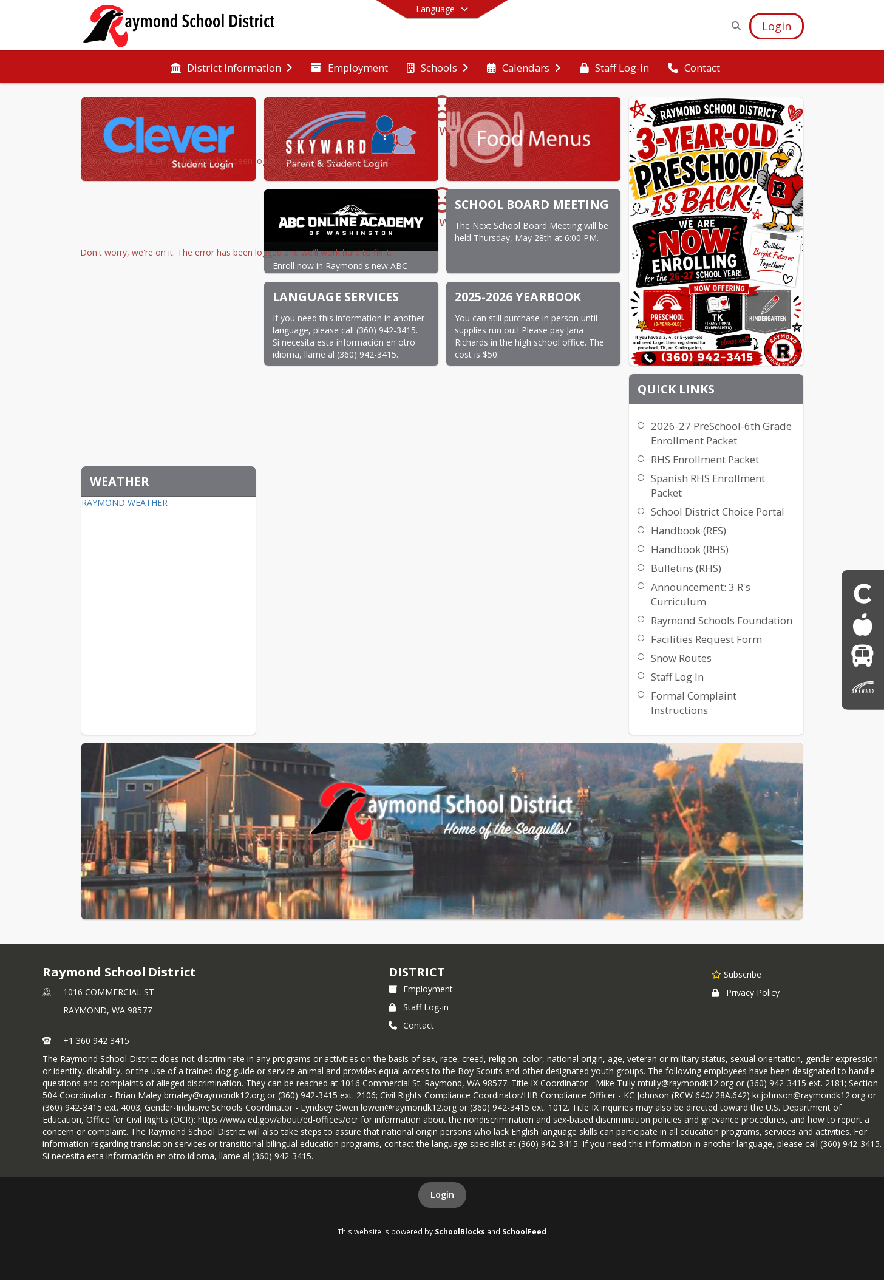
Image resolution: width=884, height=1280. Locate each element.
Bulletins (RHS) (686, 568)
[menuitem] (231, 67)
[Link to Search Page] (734, 26)
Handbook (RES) (688, 530)
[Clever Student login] (863, 593)
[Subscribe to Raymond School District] (736, 974)
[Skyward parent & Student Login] (863, 686)
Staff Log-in (419, 1007)
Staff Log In (677, 677)
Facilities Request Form (706, 639)
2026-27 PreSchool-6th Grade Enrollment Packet (721, 433)
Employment (421, 989)
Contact (411, 1025)
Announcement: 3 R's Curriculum (700, 594)
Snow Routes (681, 658)
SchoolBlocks (460, 1231)
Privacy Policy (746, 992)
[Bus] (862, 655)
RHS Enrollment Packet (705, 459)
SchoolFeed (524, 1231)
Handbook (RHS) (690, 549)
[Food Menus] (862, 624)
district (416, 972)
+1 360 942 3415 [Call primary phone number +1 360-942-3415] (96, 1040)
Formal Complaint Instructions (693, 703)
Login (442, 1194)
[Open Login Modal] (776, 26)
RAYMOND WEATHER (124, 502)
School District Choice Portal (717, 512)
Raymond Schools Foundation (721, 620)
